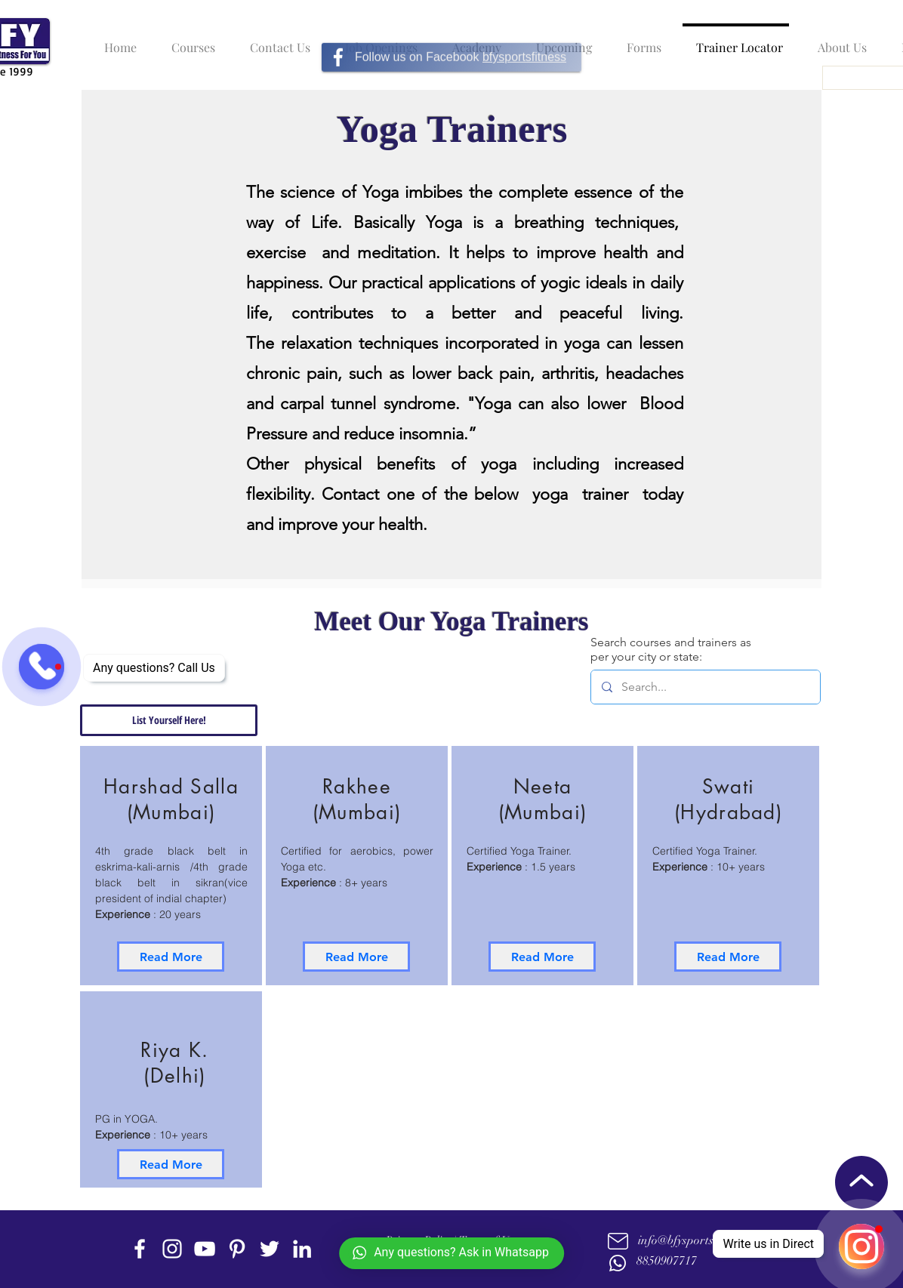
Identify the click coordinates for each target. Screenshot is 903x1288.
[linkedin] (302, 1249)
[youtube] (204, 1249)
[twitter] (269, 1249)
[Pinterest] (237, 1249)
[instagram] (172, 1249)
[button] (189, 40)
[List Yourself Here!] (168, 720)
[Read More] (170, 956)
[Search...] (704, 687)
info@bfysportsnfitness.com (706, 1240)
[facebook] (140, 1249)
